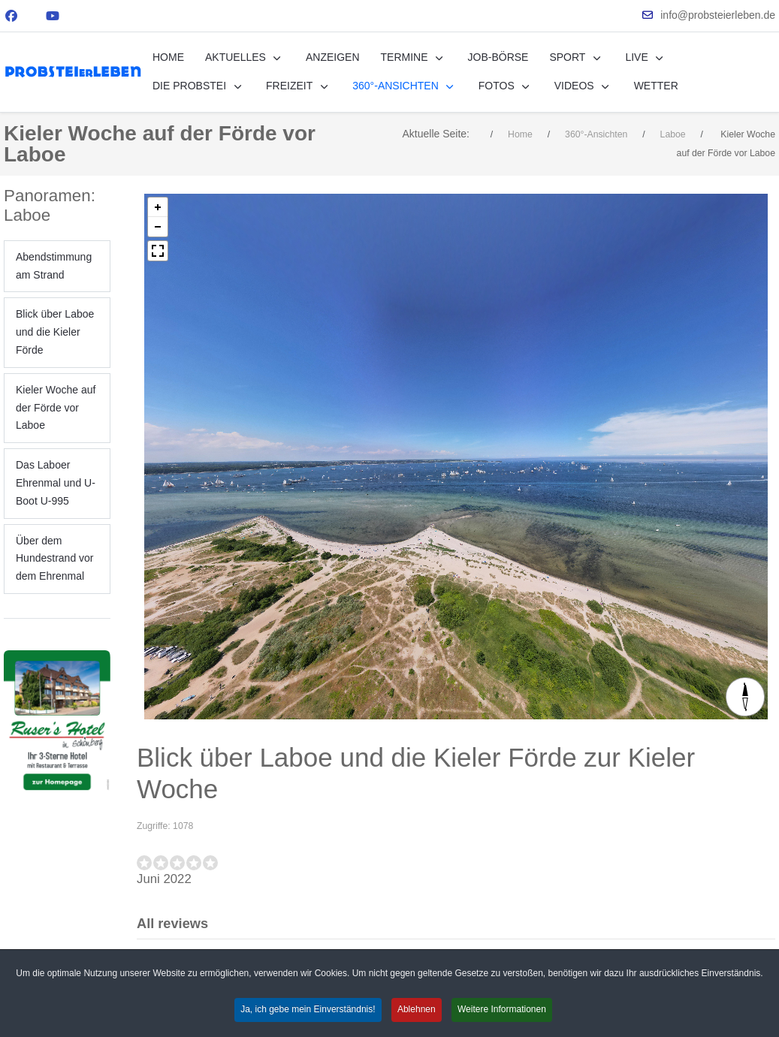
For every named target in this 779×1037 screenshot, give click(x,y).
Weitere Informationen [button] (501, 1009)
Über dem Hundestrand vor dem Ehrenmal (55, 559)
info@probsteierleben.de (717, 15)
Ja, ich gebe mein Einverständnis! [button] (307, 1009)
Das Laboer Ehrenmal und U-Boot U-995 (55, 483)
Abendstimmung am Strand (54, 266)
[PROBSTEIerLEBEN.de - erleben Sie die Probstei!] (73, 72)
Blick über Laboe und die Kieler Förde (55, 332)
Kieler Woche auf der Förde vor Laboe (55, 408)
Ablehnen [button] (416, 1009)
